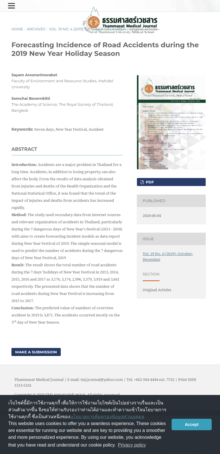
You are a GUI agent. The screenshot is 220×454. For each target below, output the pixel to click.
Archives (36, 29)
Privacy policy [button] (132, 445)
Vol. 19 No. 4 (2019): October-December (87, 29)
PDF (149, 182)
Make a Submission (36, 352)
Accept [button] (192, 424)
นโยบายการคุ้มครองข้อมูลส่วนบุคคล (107, 416)
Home (17, 29)
